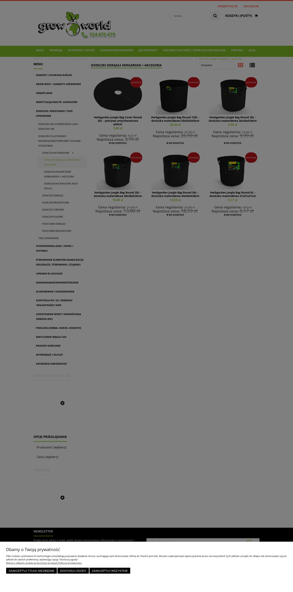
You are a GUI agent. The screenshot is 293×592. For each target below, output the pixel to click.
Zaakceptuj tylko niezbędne (32, 570)
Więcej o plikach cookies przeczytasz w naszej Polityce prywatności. (44, 563)
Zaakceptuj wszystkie (110, 570)
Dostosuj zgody (73, 570)
